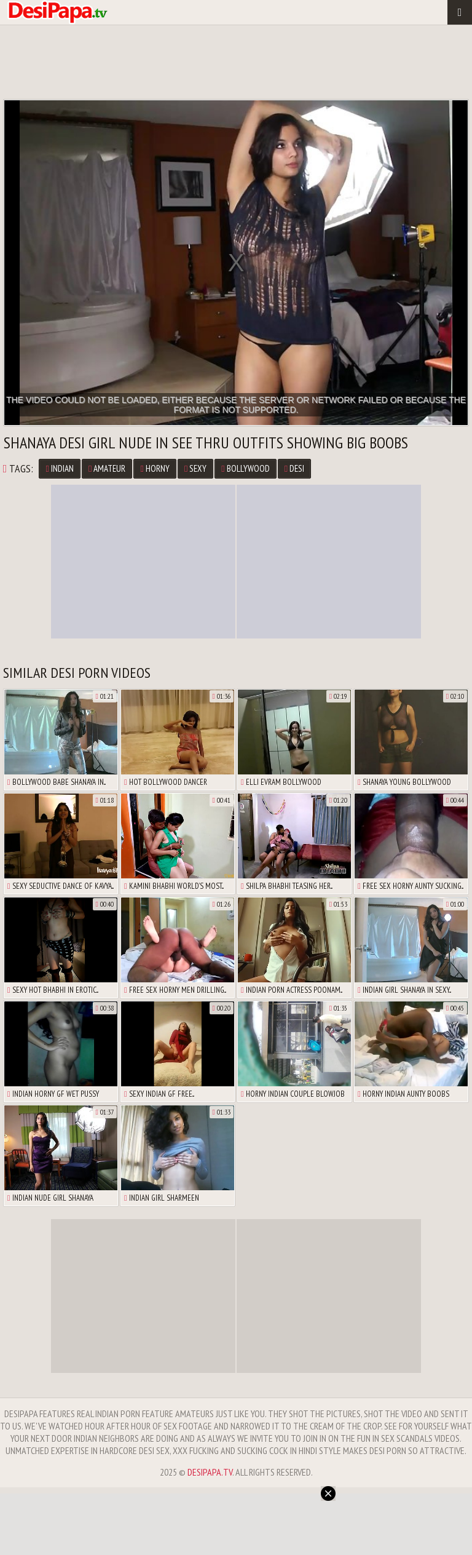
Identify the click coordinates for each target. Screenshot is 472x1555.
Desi (294, 468)
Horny (154, 468)
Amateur (106, 468)
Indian (59, 468)
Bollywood (245, 468)
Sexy (195, 468)
